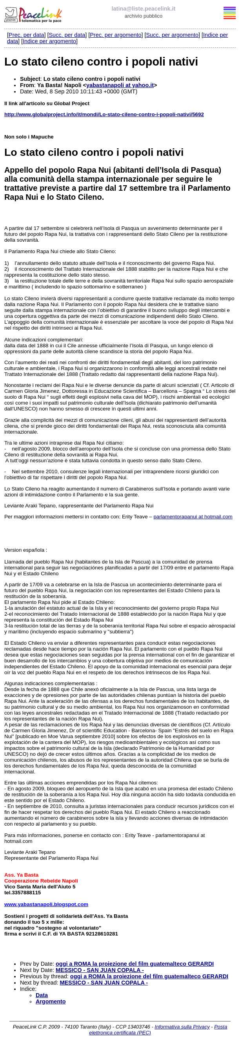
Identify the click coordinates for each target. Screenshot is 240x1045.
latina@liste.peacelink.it (144, 8)
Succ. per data (67, 35)
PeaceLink (33, 13)
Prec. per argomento (115, 35)
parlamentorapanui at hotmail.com (193, 517)
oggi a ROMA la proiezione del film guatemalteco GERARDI (135, 964)
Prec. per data (26, 35)
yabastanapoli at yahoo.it (120, 85)
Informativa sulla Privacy (182, 1027)
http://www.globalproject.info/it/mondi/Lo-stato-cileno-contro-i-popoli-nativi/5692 (104, 114)
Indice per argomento (49, 41)
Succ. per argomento (172, 35)
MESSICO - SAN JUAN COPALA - (100, 970)
